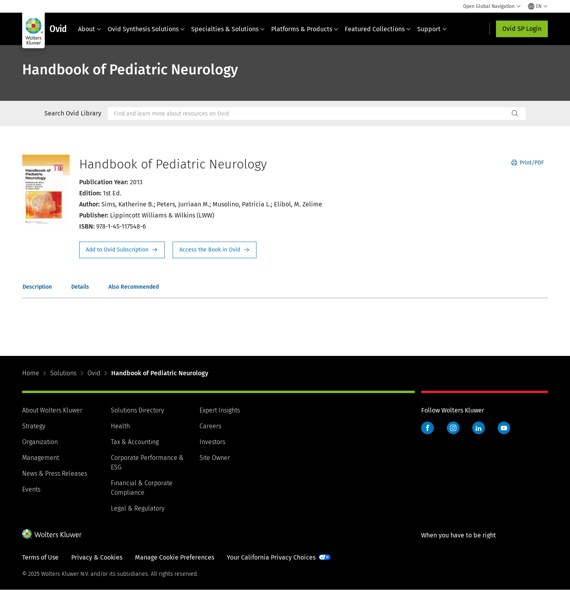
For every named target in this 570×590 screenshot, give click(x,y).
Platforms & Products (304, 29)
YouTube (504, 428)
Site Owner (215, 457)
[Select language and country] (538, 6)
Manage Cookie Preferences (174, 557)
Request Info (122, 250)
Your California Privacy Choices (271, 557)
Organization (40, 442)
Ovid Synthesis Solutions (146, 29)
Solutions (63, 373)
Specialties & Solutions (228, 29)
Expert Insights (220, 410)
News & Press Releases (54, 473)
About (89, 29)
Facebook (427, 428)
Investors (212, 442)
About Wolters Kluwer (52, 410)
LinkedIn (478, 428)
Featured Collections (378, 29)
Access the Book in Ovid (214, 250)
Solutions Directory (137, 410)
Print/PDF (527, 162)
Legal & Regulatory (137, 508)
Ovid (93, 373)
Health (120, 426)
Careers (210, 426)
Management (40, 457)
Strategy (33, 426)
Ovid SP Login (522, 28)
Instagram (453, 428)
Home (30, 373)
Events (31, 489)
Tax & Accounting (135, 442)
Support (432, 29)
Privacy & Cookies (96, 557)
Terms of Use (40, 557)
